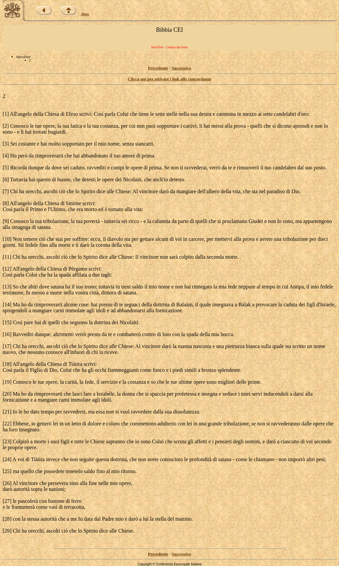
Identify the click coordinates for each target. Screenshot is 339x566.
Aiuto (85, 14)
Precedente (158, 67)
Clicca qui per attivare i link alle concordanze (169, 78)
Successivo (181, 67)
